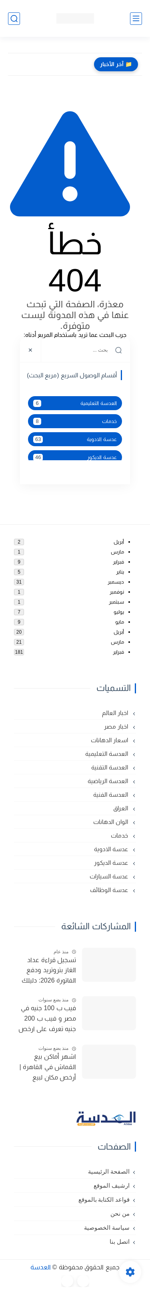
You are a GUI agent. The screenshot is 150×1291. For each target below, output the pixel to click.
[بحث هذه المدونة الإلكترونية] (85, 350)
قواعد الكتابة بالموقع (104, 1199)
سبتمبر (116, 602)
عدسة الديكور (75, 457)
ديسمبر (116, 582)
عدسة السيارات (110, 876)
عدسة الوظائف (110, 889)
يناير (120, 572)
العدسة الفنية (111, 794)
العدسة (40, 1267)
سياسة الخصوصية (107, 1228)
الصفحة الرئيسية (109, 1171)
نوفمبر (117, 592)
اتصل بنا (120, 1242)
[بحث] (14, 18)
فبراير (118, 562)
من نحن (120, 1213)
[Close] (30, 350)
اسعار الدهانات (110, 740)
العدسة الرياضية (109, 780)
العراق (121, 808)
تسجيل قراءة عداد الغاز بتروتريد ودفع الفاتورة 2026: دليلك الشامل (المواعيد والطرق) (49, 971)
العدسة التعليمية (75, 403)
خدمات (75, 421)
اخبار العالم (116, 712)
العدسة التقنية (110, 767)
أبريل (119, 542)
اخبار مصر (117, 726)
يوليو (119, 612)
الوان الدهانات (111, 821)
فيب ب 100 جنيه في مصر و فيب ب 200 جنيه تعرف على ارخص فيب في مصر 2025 (47, 1019)
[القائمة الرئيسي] (136, 18)
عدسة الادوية (75, 439)
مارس (117, 552)
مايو (119, 622)
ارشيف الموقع (112, 1185)
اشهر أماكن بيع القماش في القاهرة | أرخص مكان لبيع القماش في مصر (48, 1068)
